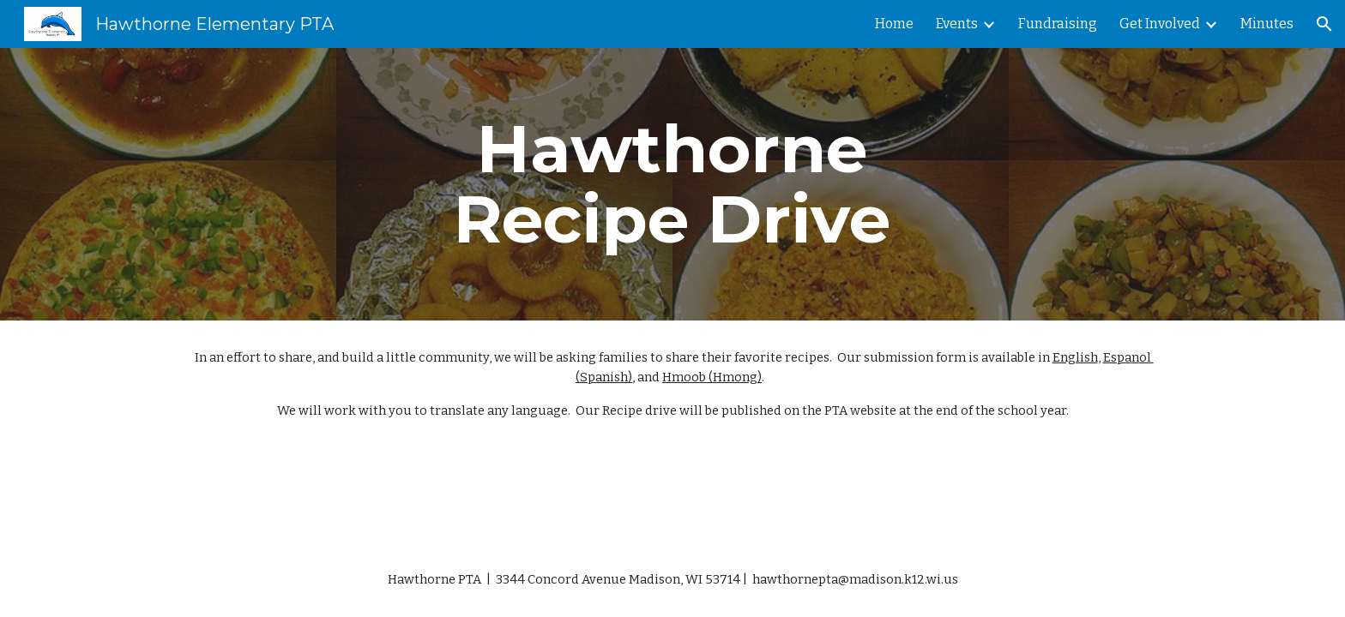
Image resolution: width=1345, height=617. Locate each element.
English (1075, 357)
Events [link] (957, 23)
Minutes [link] (1267, 23)
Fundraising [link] (1057, 23)
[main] (672, 184)
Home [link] (894, 23)
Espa (1117, 357)
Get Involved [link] (1159, 23)
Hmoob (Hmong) (712, 377)
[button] (1324, 24)
